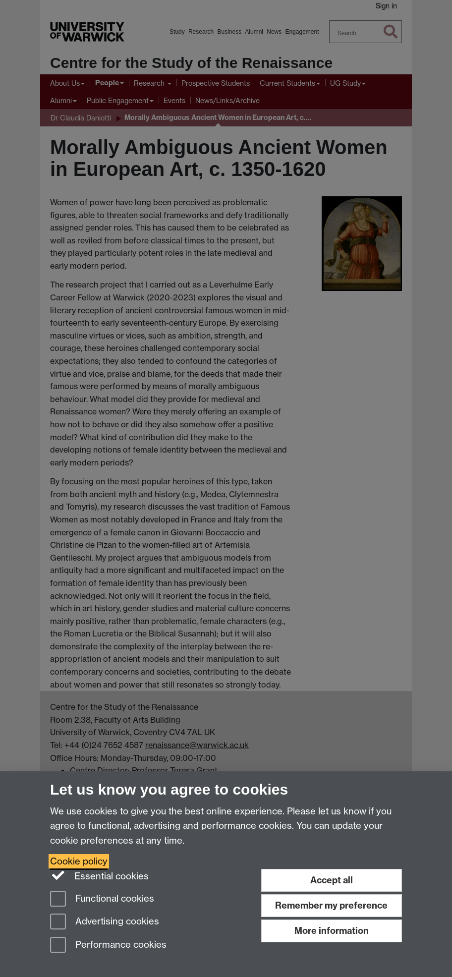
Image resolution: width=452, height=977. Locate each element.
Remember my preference (331, 905)
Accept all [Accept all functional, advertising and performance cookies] (331, 880)
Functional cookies (102, 899)
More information (331, 930)
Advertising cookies (104, 922)
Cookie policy (79, 861)
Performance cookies (108, 945)
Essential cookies (99, 875)
